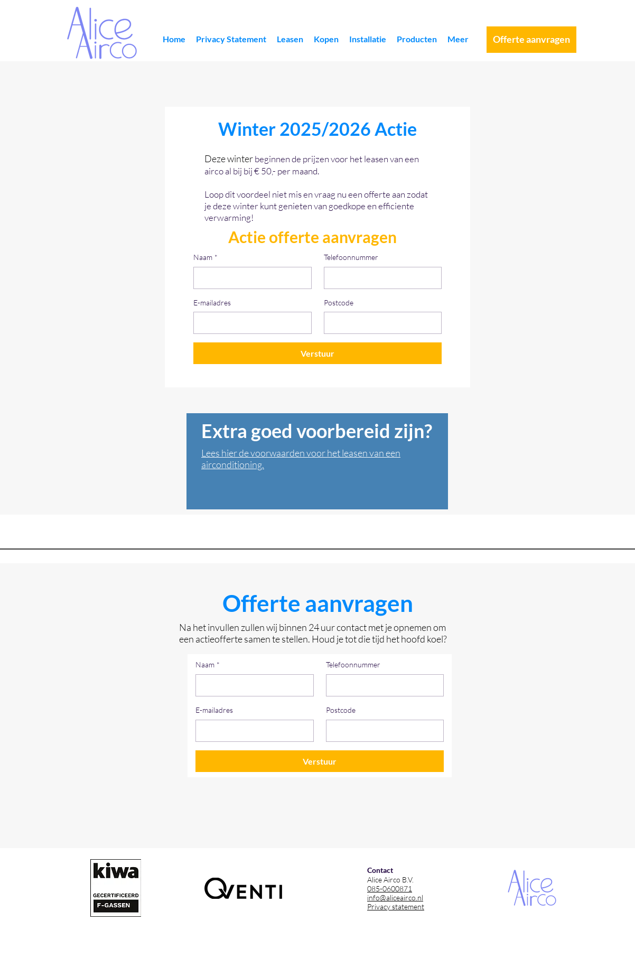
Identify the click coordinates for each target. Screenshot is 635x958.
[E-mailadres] (249, 322)
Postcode (338, 302)
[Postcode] (379, 322)
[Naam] (249, 278)
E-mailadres (212, 302)
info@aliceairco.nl (395, 897)
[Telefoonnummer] (379, 278)
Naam (205, 257)
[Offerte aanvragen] (531, 39)
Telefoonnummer (351, 257)
